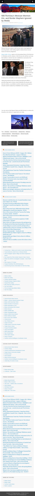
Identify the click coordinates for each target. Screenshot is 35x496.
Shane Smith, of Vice (6, 54)
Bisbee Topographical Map (10, 312)
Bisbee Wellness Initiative (10, 315)
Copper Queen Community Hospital (12, 324)
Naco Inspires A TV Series (10, 262)
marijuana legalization (6, 133)
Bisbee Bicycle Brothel (9, 380)
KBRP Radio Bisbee (8, 331)
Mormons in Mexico (6, 135)
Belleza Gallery (7, 276)
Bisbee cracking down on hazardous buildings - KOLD (17, 458)
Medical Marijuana (15, 133)
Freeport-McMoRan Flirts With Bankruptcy (13, 264)
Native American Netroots (10, 357)
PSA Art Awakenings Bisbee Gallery (12, 288)
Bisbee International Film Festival (11, 307)
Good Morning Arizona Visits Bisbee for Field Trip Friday (17, 265)
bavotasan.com (23, 494)
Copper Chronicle (8, 322)
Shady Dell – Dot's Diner (9, 390)
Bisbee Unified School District (11, 314)
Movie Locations (8, 485)
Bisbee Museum (8, 309)
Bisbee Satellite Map (9, 310)
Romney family (14, 135)
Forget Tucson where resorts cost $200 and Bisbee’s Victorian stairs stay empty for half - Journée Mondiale (15, 178)
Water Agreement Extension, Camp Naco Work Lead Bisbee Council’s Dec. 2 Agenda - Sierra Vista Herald (17, 166)
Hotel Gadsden (7, 355)
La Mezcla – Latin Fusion (10, 371)
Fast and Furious (13, 131)
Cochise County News (6, 13)
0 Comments (20, 22)
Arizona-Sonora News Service (11, 298)
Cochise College (8, 348)
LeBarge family (22, 131)
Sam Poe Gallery (8, 289)
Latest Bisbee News (9, 149)
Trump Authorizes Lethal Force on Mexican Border (15, 252)
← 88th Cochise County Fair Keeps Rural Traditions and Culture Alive (8, 143)
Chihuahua (7, 131)
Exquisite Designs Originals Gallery (12, 281)
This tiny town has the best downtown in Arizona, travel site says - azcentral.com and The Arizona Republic (16, 161)
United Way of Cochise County (11, 360)
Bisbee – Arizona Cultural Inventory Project (14, 300)
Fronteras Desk (7, 353)
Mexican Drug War (24, 133)
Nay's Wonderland (8, 333)
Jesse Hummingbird (8, 329)
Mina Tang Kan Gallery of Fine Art (12, 284)
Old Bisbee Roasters (9, 387)
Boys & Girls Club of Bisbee (10, 317)
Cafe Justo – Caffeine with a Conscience (13, 383)
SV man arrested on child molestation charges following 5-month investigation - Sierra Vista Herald (15, 205)
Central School (7, 319)
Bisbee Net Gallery (8, 277)
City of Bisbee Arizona (9, 321)
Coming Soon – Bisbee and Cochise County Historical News (18, 250)
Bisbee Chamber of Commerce (11, 303)
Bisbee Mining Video (9, 369)
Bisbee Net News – (17, 493)
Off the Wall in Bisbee (9, 334)
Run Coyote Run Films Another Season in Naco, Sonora (17, 257)
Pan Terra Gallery (8, 286)
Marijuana (28, 131)
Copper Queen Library (9, 326)
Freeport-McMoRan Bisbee (10, 328)
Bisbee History (7, 480)
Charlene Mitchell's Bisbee (10, 279)
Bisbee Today (7, 482)
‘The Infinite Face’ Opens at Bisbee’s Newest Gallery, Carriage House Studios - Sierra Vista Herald (15, 447)
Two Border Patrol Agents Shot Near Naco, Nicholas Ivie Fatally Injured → (26, 143)
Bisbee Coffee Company (9, 381)
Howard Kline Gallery (9, 282)
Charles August (5, 22)
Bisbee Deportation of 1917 (10, 305)
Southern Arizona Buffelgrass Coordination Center (15, 338)
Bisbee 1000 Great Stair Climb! (11, 302)
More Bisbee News (9, 396)
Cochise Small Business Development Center (14, 350)
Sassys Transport (8, 336)
